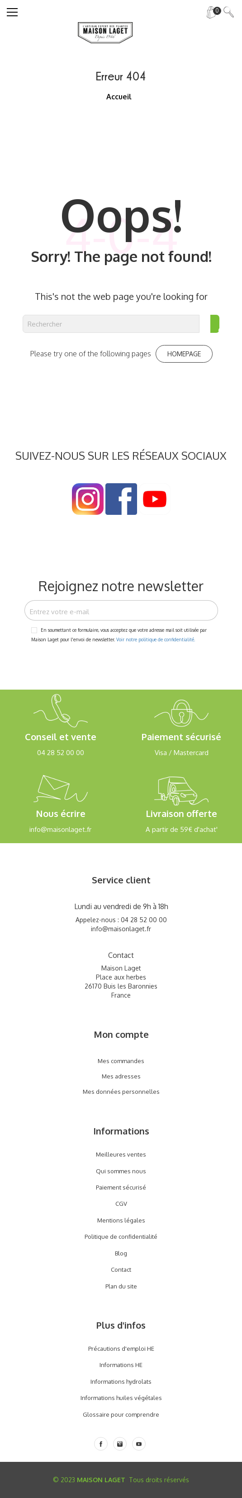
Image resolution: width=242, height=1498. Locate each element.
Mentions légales (121, 1220)
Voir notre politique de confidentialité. (155, 639)
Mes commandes (121, 1060)
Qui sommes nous (121, 1171)
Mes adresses (121, 1076)
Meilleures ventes (121, 1154)
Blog (121, 1253)
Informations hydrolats (121, 1381)
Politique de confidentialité (121, 1236)
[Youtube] (139, 1444)
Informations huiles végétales (121, 1397)
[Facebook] (101, 1444)
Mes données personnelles (121, 1091)
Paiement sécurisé (121, 1187)
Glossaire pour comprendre (121, 1414)
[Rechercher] (111, 324)
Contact (121, 1269)
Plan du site (121, 1286)
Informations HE (121, 1364)
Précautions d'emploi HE (121, 1348)
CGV (121, 1203)
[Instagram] (120, 1444)
